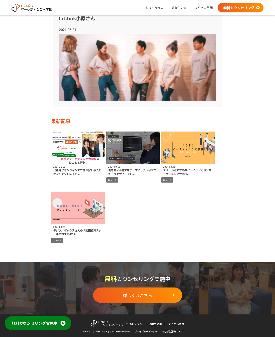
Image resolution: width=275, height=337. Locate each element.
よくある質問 (203, 7)
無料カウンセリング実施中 (34, 323)
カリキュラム (154, 7)
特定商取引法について (172, 331)
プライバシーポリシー (146, 331)
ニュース (112, 179)
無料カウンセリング (238, 7)
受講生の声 (179, 7)
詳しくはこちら (137, 295)
